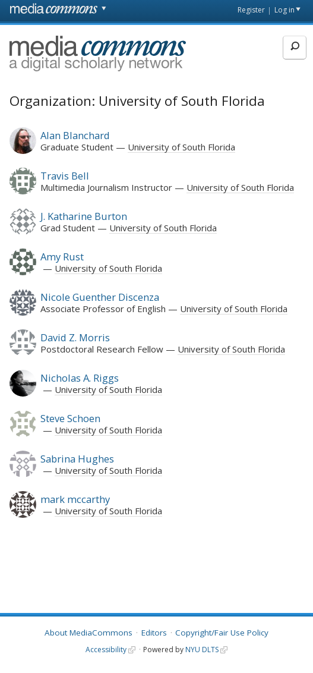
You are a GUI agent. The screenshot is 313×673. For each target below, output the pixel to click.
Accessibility (106, 649)
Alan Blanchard (75, 135)
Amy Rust (62, 256)
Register (251, 10)
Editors (154, 632)
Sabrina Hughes (77, 459)
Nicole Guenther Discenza (99, 297)
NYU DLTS (202, 649)
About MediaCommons (88, 632)
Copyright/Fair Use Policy (221, 632)
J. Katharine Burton (83, 216)
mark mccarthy (75, 499)
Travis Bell (64, 176)
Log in (284, 10)
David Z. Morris (75, 337)
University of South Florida (181, 147)
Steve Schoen (70, 418)
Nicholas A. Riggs (79, 378)
